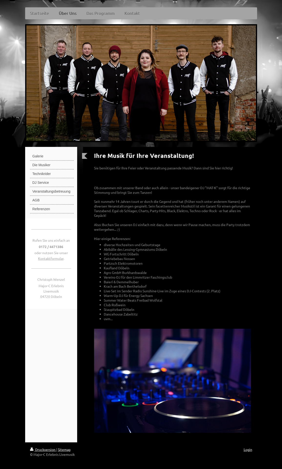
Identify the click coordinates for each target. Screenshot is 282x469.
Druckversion (43, 449)
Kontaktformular (50, 258)
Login (248, 449)
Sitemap (64, 449)
